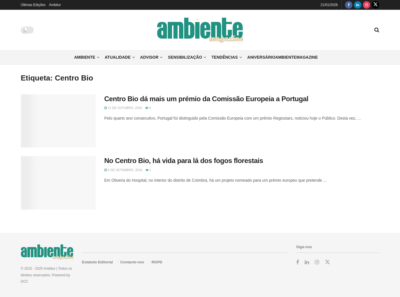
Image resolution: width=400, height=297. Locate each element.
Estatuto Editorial (97, 262)
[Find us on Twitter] (375, 5)
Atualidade (118, 57)
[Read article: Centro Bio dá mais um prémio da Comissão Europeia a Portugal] (58, 121)
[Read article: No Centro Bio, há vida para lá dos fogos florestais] (58, 183)
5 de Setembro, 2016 (123, 170)
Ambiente (84, 57)
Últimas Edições (33, 5)
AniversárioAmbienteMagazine (282, 57)
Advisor (149, 57)
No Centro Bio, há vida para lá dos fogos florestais (183, 160)
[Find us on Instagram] (366, 5)
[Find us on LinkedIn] (357, 5)
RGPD (156, 262)
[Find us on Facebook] (348, 5)
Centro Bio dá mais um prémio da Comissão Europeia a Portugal (206, 99)
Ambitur (55, 5)
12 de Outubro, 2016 (123, 108)
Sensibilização (185, 57)
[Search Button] (376, 30)
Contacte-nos (132, 262)
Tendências (225, 57)
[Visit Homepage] (200, 30)
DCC (24, 281)
